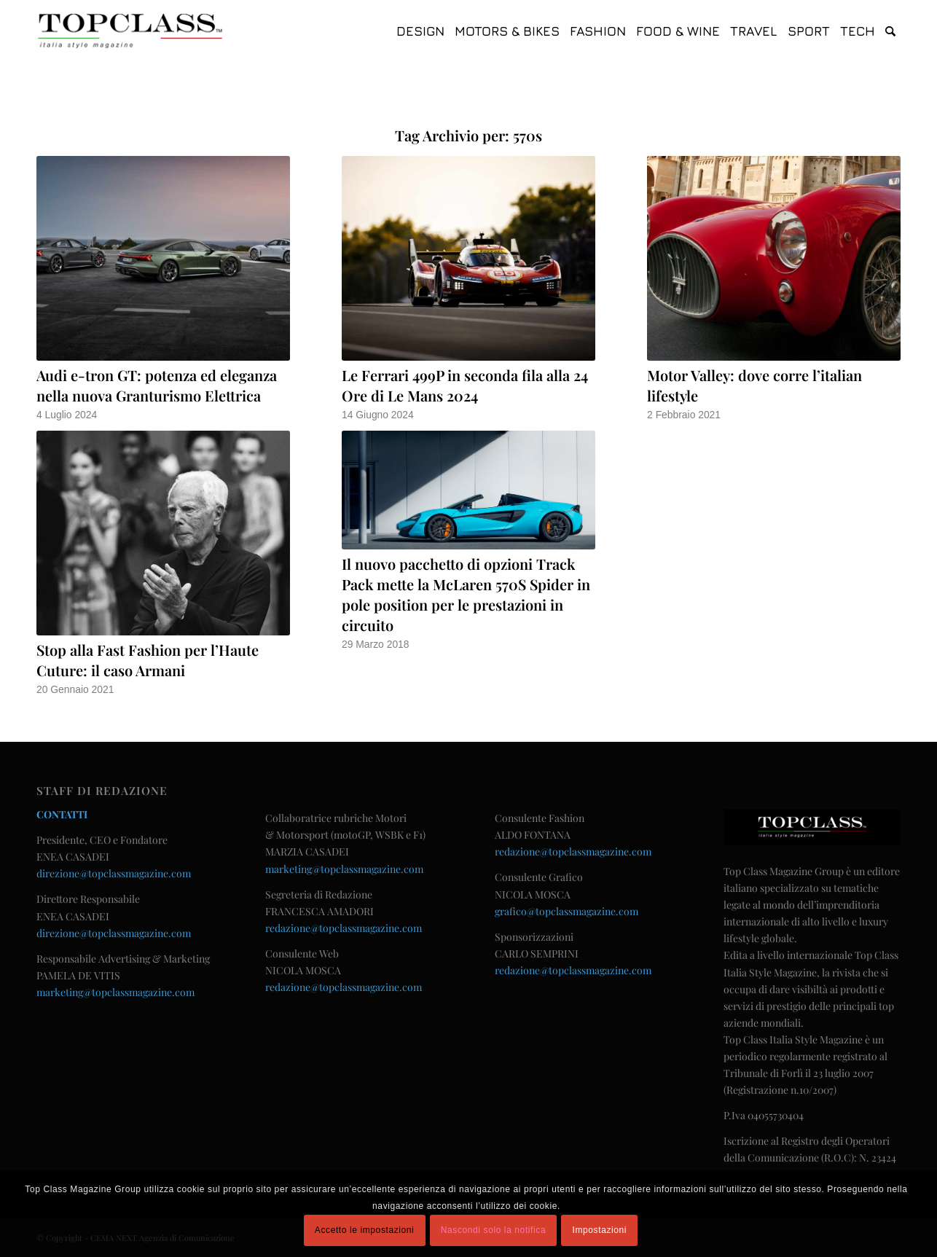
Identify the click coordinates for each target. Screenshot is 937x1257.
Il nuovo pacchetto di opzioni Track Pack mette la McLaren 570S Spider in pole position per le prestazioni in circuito (466, 594)
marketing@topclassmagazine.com (115, 992)
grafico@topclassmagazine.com (566, 911)
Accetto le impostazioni (365, 1230)
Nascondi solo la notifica (493, 1230)
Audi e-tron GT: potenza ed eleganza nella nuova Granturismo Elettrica (156, 385)
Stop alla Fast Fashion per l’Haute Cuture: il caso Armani (147, 660)
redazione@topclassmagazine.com (343, 928)
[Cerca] (890, 31)
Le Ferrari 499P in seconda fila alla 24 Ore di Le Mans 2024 (465, 385)
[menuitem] (420, 31)
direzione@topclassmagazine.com (113, 873)
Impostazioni (600, 1230)
